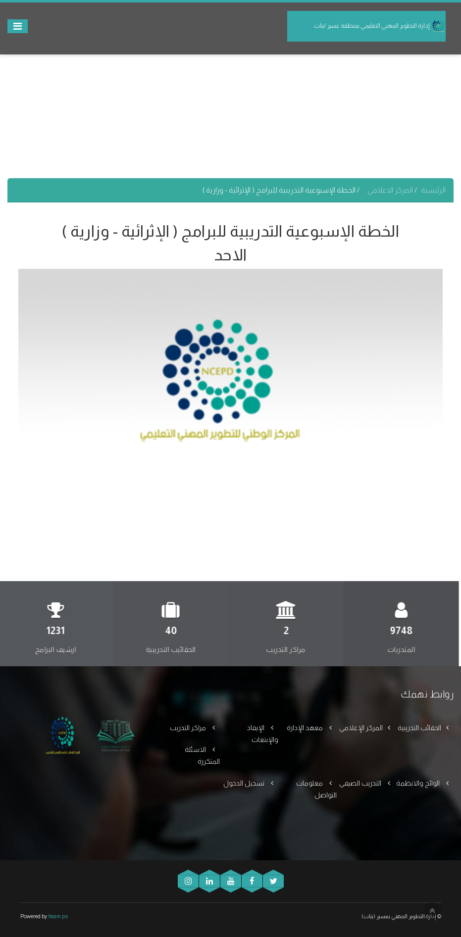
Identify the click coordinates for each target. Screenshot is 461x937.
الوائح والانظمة (418, 783)
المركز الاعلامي (390, 190)
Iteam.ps (58, 916)
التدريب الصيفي (361, 783)
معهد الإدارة (305, 728)
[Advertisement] (230, 109)
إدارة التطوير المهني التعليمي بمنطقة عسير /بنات (380, 26)
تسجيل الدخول (244, 783)
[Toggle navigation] (17, 26)
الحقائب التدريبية (419, 728)
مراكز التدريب (188, 728)
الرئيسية (433, 190)
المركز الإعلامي (361, 728)
